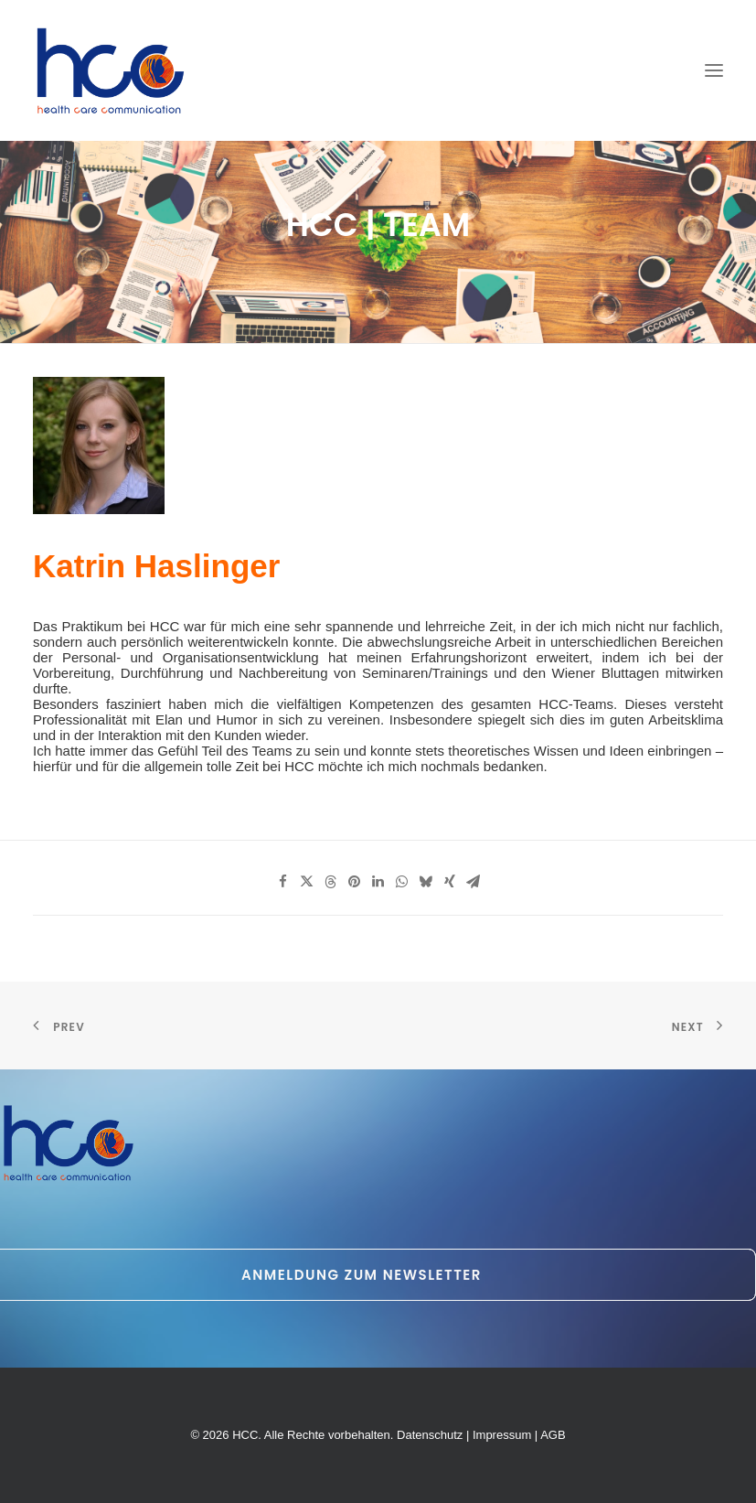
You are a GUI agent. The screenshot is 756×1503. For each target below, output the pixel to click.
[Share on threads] (331, 882)
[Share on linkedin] (378, 882)
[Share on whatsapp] (402, 882)
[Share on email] (473, 882)
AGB (552, 1435)
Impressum (502, 1435)
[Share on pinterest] (355, 882)
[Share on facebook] (283, 882)
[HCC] (111, 70)
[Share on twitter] (307, 882)
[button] (714, 70)
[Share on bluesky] (426, 882)
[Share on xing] (450, 882)
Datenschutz (430, 1435)
